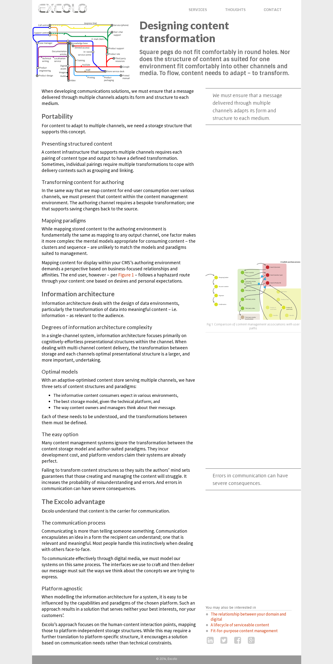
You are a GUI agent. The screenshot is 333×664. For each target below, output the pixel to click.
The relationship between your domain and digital (248, 616)
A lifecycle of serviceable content (240, 625)
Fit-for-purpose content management (244, 630)
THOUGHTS (235, 9)
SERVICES (198, 9)
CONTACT (273, 9)
